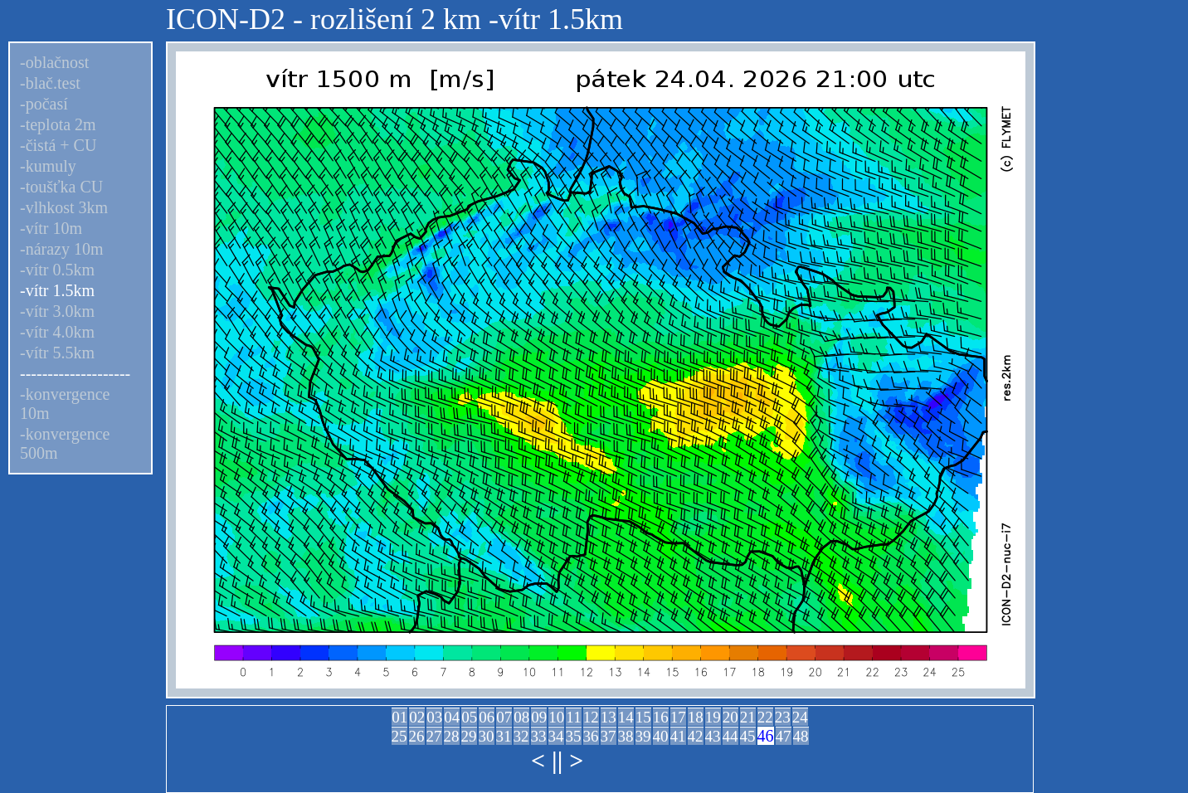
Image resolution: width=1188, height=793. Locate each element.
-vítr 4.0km (57, 332)
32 (521, 736)
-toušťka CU (61, 187)
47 (783, 736)
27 (434, 736)
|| (557, 760)
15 (643, 717)
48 (801, 736)
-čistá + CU (58, 145)
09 (539, 717)
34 (556, 736)
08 (521, 717)
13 (608, 717)
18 (696, 717)
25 (399, 736)
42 (696, 736)
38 (626, 736)
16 (661, 717)
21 (748, 717)
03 (434, 717)
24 (800, 717)
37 (608, 736)
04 (452, 717)
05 (469, 717)
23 (783, 717)
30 (486, 736)
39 (643, 736)
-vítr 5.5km (57, 352)
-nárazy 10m (62, 249)
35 (574, 736)
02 (417, 717)
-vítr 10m (51, 228)
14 (626, 717)
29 (469, 736)
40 (661, 736)
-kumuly (48, 166)
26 (417, 736)
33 (539, 736)
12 (591, 717)
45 (748, 736)
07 (504, 717)
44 (730, 736)
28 (452, 736)
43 (713, 736)
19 (713, 717)
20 (730, 717)
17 (678, 717)
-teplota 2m (58, 124)
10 (556, 717)
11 (573, 717)
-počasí (44, 104)
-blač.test (50, 83)
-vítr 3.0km (57, 311)
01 (399, 717)
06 (486, 717)
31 (504, 736)
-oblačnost (54, 62)
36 (591, 736)
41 (678, 736)
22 (765, 717)
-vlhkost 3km (64, 207)
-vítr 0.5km (57, 269)
